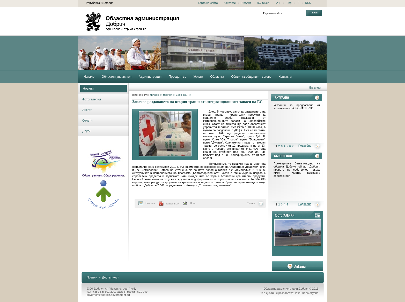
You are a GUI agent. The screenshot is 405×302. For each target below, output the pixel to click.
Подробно (304, 145)
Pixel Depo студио (307, 293)
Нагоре (251, 203)
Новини (88, 88)
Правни (92, 277)
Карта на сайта (208, 2)
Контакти (230, 2)
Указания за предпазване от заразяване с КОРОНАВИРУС (297, 107)
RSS (308, 2)
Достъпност (110, 277)
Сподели (150, 203)
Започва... (182, 94)
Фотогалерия (91, 99)
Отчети (87, 120)
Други (86, 131)
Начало (154, 94)
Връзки (246, 2)
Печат (193, 203)
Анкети (87, 110)
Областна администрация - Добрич (132, 21)
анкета (297, 266)
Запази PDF (172, 203)
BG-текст (263, 2)
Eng (289, 2)
